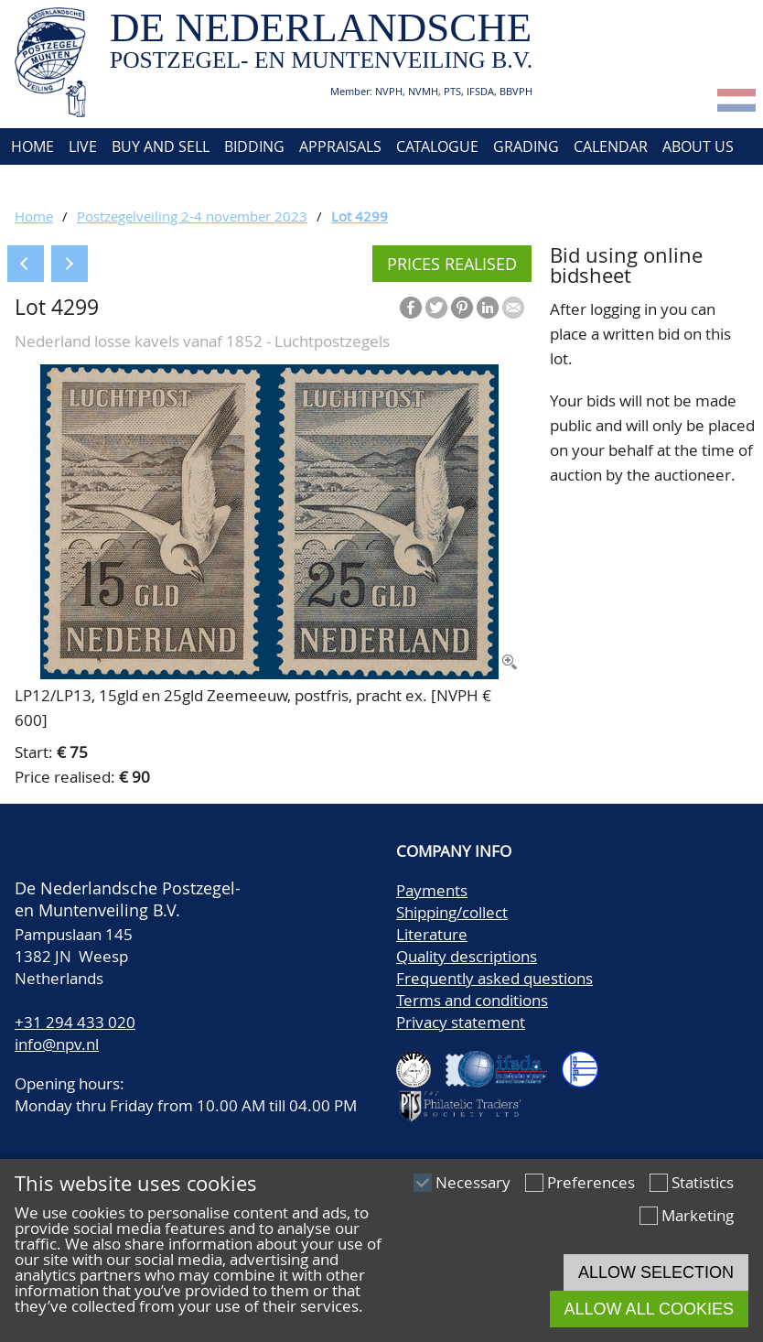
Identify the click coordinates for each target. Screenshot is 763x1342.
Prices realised (452, 264)
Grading (526, 146)
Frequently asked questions (494, 978)
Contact (39, 183)
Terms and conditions (472, 1000)
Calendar (611, 146)
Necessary (472, 1182)
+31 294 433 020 (75, 1022)
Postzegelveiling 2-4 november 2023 (192, 216)
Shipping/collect (452, 912)
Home (30, 146)
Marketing (697, 1215)
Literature (431, 934)
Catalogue (437, 146)
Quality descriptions (466, 956)
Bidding (254, 146)
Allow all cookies (649, 1309)
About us (698, 146)
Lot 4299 (359, 216)
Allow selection (656, 1272)
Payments (431, 890)
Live (83, 146)
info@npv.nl (57, 1044)
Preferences (591, 1182)
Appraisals (340, 146)
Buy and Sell (161, 146)
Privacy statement (460, 1022)
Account (121, 183)
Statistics (703, 1182)
